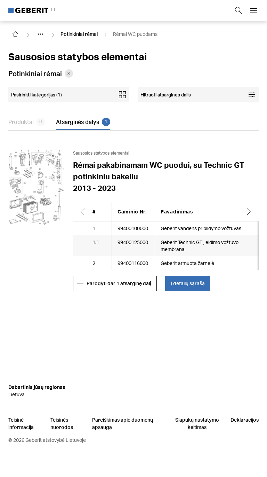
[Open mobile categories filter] (68, 94)
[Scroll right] (249, 211)
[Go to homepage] (15, 34)
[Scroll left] (82, 211)
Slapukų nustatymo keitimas (197, 423)
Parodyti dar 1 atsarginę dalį (114, 283)
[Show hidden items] (40, 34)
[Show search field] (238, 10)
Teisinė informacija (21, 423)
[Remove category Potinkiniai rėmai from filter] (69, 73)
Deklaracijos (244, 420)
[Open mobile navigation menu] (253, 10)
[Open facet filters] (198, 94)
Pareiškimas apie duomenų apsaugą (122, 423)
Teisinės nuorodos (61, 423)
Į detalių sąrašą (188, 283)
